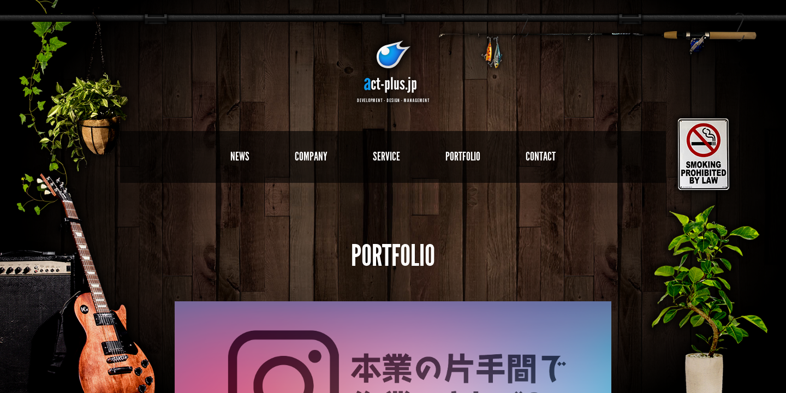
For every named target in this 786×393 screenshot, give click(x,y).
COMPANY (311, 156)
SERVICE (386, 156)
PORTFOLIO (462, 156)
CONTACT (541, 156)
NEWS (239, 156)
